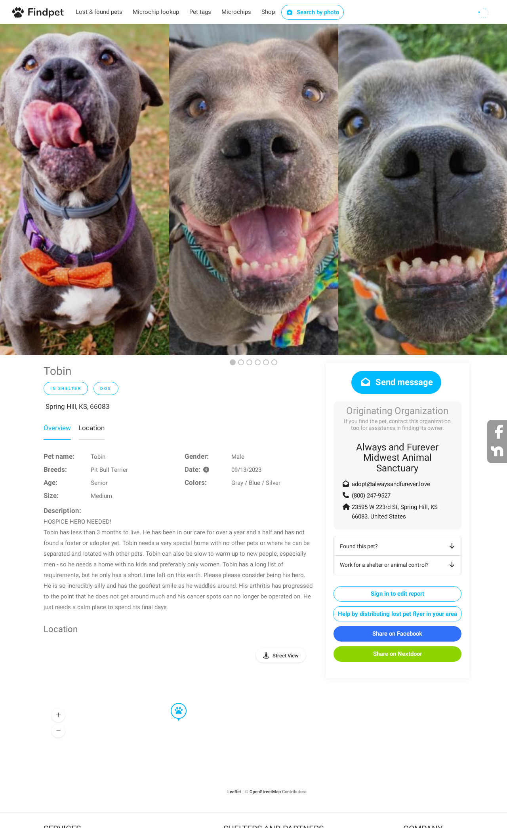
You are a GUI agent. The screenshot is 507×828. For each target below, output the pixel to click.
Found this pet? (398, 546)
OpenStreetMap (265, 791)
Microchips (236, 11)
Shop (268, 11)
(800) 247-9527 (371, 495)
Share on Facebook (397, 633)
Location (91, 428)
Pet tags (200, 11)
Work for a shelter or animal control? (398, 565)
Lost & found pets (99, 11)
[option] (84, 189)
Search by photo (313, 12)
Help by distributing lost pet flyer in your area (397, 613)
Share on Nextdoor (397, 653)
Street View (286, 656)
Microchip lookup (156, 11)
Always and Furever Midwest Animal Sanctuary (397, 458)
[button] (173, 703)
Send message (396, 382)
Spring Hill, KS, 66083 (78, 406)
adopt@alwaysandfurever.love (391, 484)
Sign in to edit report (397, 593)
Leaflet (234, 791)
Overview (57, 428)
